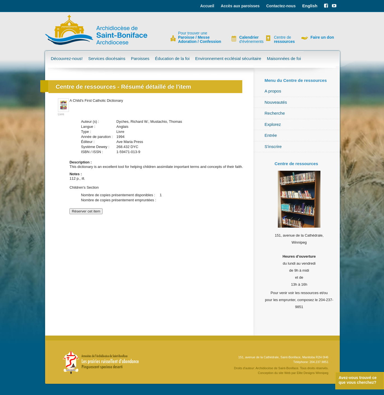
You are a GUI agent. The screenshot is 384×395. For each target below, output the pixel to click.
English (309, 5)
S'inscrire (273, 146)
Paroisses (140, 58)
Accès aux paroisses (240, 6)
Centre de (284, 39)
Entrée (271, 135)
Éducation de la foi (172, 58)
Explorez (273, 124)
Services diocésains (106, 58)
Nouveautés (276, 102)
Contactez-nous (280, 6)
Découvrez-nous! (67, 58)
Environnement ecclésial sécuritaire (228, 58)
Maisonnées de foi (284, 58)
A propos (273, 91)
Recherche (275, 113)
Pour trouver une (199, 37)
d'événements (249, 39)
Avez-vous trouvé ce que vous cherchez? (358, 380)
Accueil (207, 6)
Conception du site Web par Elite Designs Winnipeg (293, 373)
